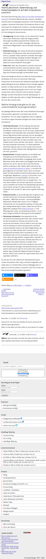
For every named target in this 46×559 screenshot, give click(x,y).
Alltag (5, 475)
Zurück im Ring (8, 435)
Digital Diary (5, 1)
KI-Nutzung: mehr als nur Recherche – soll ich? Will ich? (10, 548)
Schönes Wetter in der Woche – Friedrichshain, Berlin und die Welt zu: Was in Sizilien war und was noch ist (24, 461)
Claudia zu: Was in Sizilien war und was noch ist (19, 465)
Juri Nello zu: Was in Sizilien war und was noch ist (20, 457)
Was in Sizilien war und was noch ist (9, 537)
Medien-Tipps (8, 502)
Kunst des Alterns (9, 527)
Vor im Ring (7, 438)
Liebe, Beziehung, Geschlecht (13, 499)
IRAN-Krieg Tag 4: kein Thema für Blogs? (8, 552)
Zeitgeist (6, 514)
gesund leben (8, 481)
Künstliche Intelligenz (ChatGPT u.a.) (15, 484)
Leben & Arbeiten (9, 493)
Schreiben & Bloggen (10, 508)
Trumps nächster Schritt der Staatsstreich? (9, 540)
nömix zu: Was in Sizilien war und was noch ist (19, 454)
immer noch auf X (10, 425)
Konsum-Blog (8, 487)
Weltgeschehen (8, 511)
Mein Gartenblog (9, 524)
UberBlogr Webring (10, 441)
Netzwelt (6, 505)
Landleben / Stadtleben (11, 490)
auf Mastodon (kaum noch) (13, 422)
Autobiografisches (9, 478)
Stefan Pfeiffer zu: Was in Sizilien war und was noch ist (21, 451)
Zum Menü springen (44, 2)
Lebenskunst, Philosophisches (13, 496)
